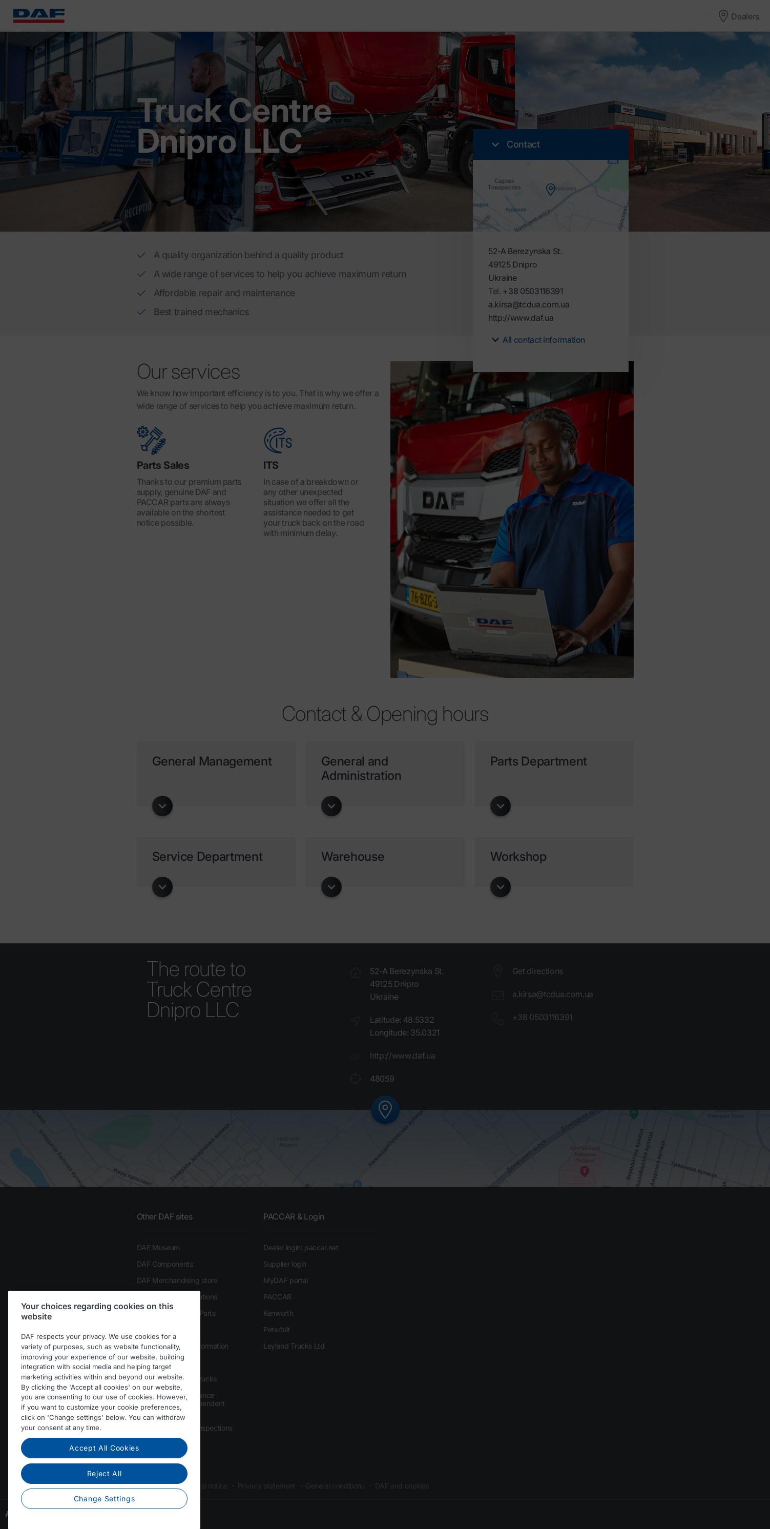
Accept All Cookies (104, 1479)
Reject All (104, 1504)
